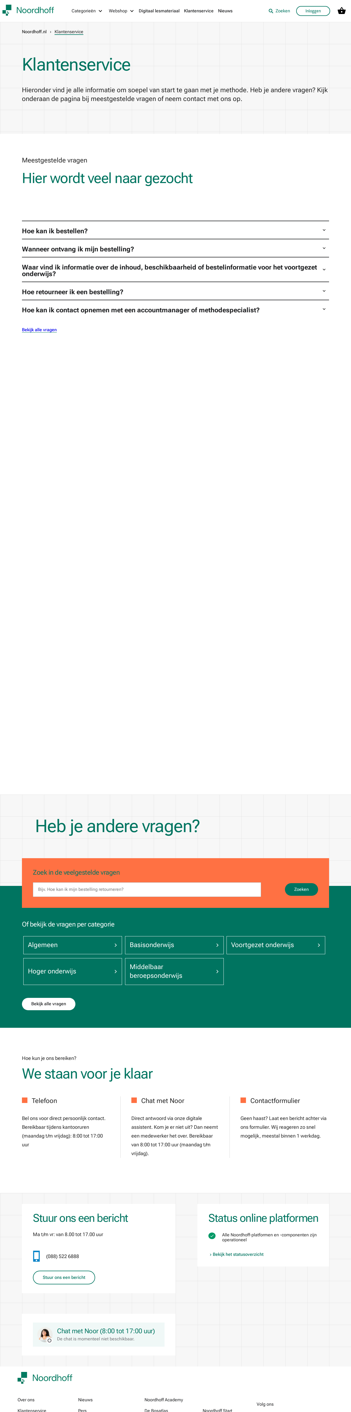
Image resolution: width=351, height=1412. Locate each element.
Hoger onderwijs (71, 971)
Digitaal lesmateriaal (159, 10)
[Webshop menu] (121, 11)
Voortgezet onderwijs (268, 945)
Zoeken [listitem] (279, 10)
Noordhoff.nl (34, 31)
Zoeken (301, 889)
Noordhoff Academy (164, 1399)
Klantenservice (199, 10)
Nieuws (225, 10)
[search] (147, 889)
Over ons (26, 1399)
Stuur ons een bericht (64, 1277)
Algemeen (71, 945)
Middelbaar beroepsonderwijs (170, 971)
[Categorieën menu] (87, 11)
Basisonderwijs (170, 945)
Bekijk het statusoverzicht (236, 1254)
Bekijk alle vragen (39, 329)
